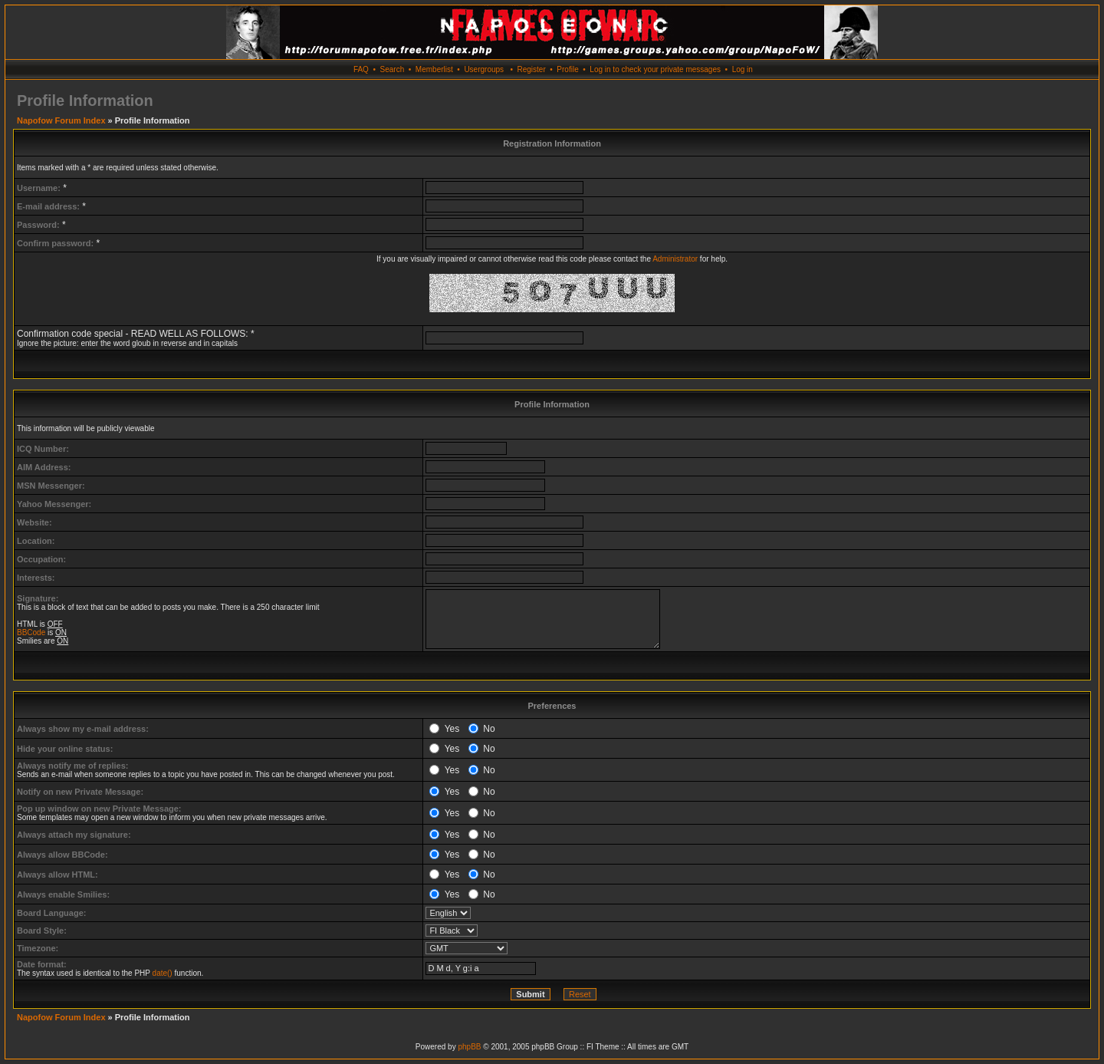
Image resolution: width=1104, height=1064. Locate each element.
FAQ (361, 69)
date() (162, 973)
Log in (742, 69)
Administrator (675, 259)
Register (531, 69)
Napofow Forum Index (61, 120)
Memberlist (434, 69)
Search (392, 69)
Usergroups (484, 69)
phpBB (469, 1047)
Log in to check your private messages (655, 69)
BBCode (31, 632)
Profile (567, 69)
